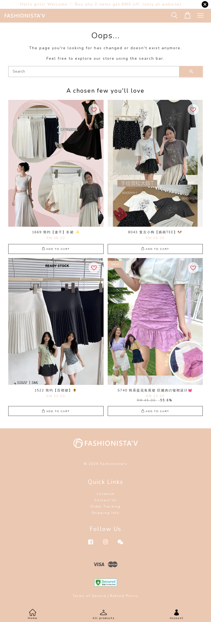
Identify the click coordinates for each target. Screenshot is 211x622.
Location (106, 494)
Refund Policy (124, 596)
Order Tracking (105, 506)
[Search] (94, 71)
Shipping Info (105, 513)
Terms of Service (89, 596)
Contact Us (105, 500)
